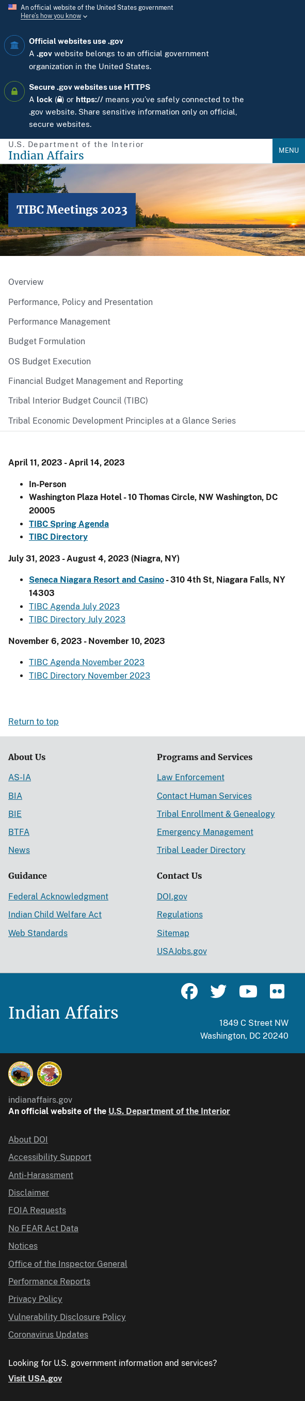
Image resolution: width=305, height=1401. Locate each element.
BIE (15, 814)
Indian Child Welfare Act (55, 915)
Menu (289, 150)
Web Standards (38, 933)
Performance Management (59, 322)
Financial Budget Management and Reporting (95, 381)
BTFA (18, 832)
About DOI (28, 1140)
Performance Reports (49, 1281)
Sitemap (173, 933)
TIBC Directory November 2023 (89, 676)
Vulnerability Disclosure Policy (67, 1317)
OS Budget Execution (49, 361)
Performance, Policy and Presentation (80, 302)
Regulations (180, 915)
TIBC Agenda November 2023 (87, 662)
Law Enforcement (190, 777)
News (19, 850)
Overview (26, 282)
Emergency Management (205, 832)
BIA (15, 796)
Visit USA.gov (35, 1378)
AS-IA (19, 777)
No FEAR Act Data (43, 1228)
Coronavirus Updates (48, 1335)
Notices (23, 1246)
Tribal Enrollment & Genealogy (216, 814)
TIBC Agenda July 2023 (74, 606)
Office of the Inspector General (67, 1264)
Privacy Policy (35, 1299)
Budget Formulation (46, 341)
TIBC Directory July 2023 (77, 619)
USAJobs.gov (182, 951)
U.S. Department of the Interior (169, 1111)
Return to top (33, 722)
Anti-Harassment (40, 1175)
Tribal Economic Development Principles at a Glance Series (122, 421)
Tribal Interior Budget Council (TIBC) (78, 401)
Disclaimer (28, 1193)
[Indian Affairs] (140, 155)
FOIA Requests (37, 1210)
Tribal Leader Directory (201, 850)
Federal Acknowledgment (58, 896)
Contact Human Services (204, 796)
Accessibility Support (49, 1157)
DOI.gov (172, 896)
